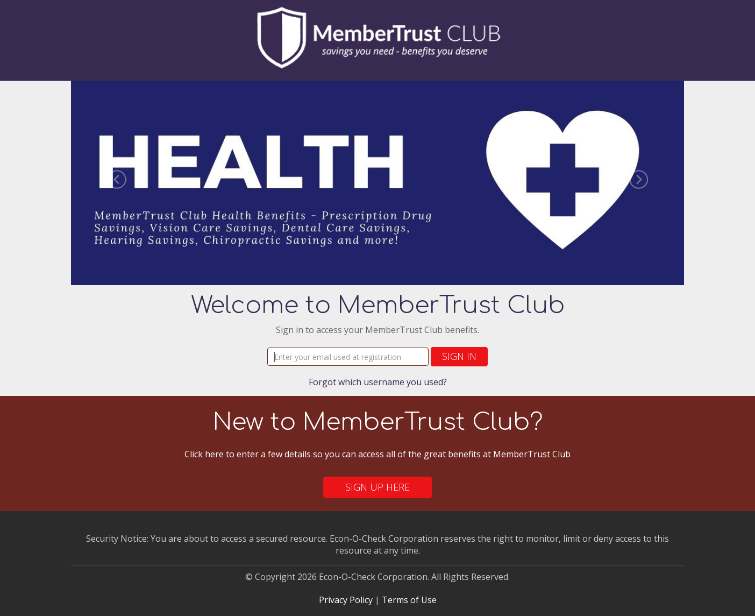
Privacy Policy (346, 600)
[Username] (348, 357)
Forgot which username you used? (378, 382)
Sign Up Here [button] (377, 486)
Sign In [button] (459, 356)
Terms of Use (409, 600)
